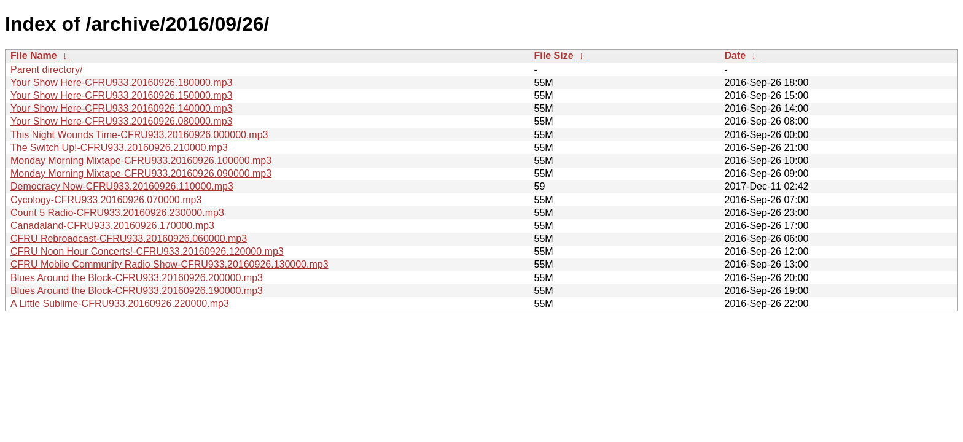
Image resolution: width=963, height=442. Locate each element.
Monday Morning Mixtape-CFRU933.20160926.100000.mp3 (140, 160)
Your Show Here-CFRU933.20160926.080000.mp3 (121, 121)
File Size (554, 55)
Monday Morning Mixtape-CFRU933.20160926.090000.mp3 (140, 173)
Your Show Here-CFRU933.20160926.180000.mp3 (121, 82)
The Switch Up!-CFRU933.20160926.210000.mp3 (119, 147)
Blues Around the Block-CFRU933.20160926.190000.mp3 (136, 290)
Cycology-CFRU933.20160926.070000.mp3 (105, 200)
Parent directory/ (46, 69)
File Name (33, 55)
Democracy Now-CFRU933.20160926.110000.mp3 (121, 186)
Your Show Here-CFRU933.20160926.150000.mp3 (121, 95)
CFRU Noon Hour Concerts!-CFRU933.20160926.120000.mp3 (147, 251)
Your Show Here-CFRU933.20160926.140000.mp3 (121, 108)
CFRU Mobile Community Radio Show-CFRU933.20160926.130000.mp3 (169, 264)
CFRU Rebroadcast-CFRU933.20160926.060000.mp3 (128, 238)
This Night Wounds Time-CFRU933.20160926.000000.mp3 (139, 135)
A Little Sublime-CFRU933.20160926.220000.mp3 (119, 303)
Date (735, 55)
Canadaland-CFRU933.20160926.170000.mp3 (112, 225)
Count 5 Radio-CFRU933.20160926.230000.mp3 (117, 212)
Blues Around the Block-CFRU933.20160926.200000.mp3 (136, 278)
